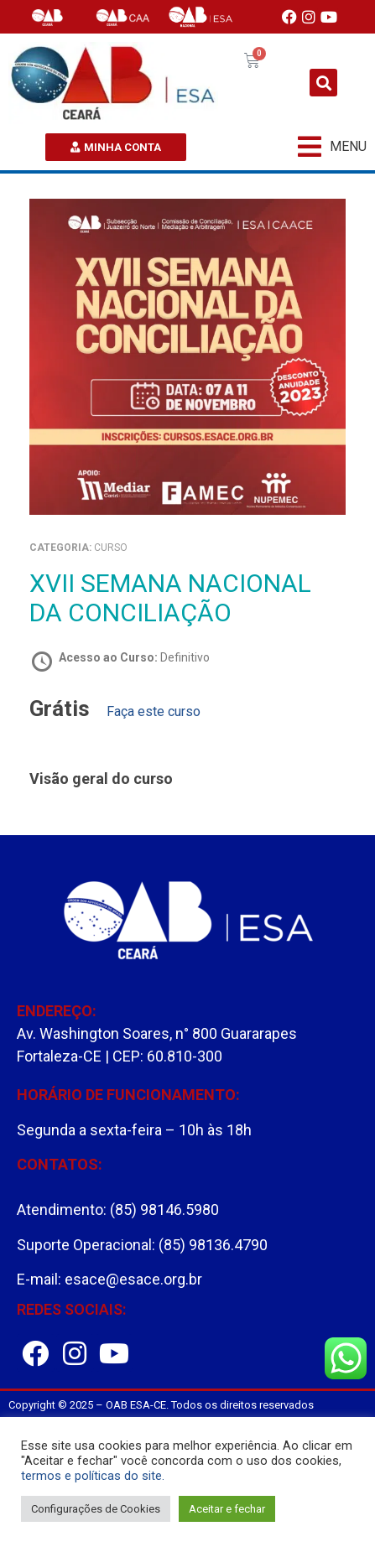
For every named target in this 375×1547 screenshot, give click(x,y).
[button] (323, 82)
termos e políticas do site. (92, 1475)
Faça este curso (154, 711)
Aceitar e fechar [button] (227, 1509)
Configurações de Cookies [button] (95, 1509)
